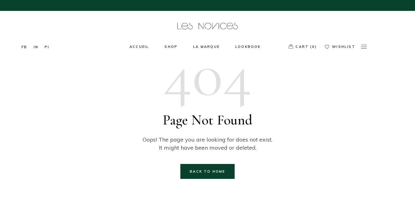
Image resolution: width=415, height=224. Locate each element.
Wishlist (340, 46)
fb (24, 47)
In (36, 47)
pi (47, 47)
